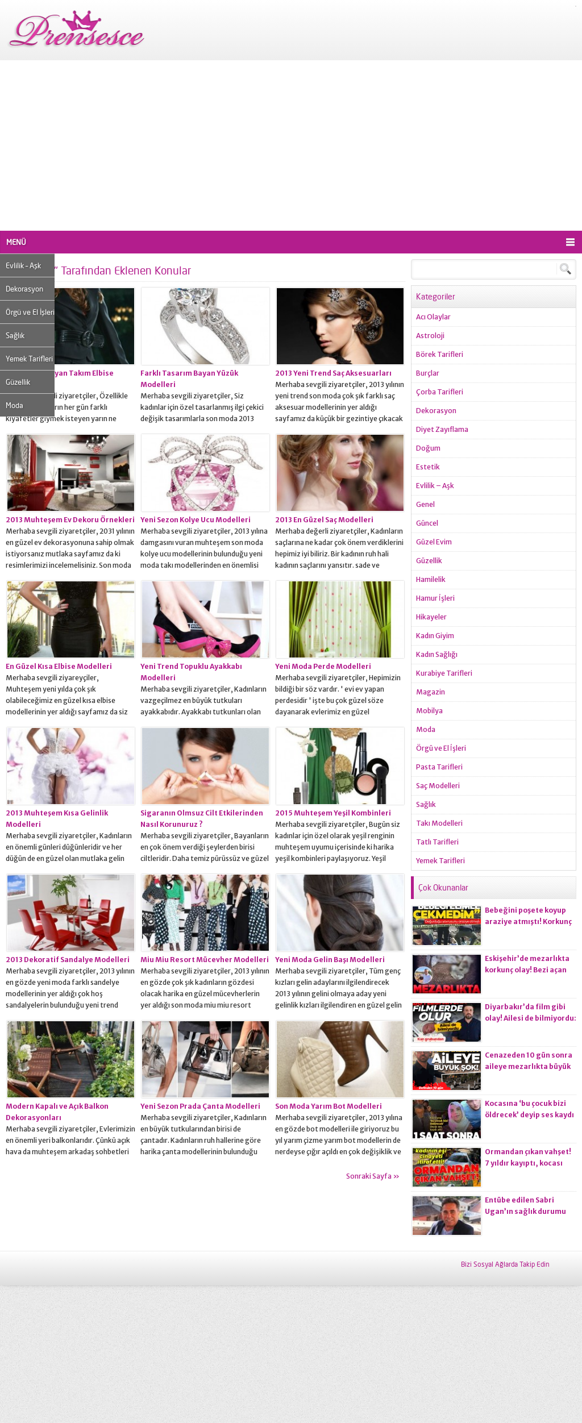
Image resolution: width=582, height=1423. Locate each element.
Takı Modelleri (439, 823)
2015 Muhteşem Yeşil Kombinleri (333, 813)
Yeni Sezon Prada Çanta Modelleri (200, 1106)
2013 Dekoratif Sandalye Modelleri (68, 959)
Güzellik (18, 381)
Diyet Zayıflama (442, 429)
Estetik (428, 467)
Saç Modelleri (438, 785)
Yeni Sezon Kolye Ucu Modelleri (195, 519)
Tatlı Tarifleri (437, 842)
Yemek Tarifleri (29, 358)
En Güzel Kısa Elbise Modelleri (59, 666)
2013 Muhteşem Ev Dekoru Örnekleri (70, 519)
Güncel (427, 523)
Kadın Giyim (435, 635)
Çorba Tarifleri (439, 392)
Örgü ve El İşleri (30, 312)
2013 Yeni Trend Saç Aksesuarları (333, 373)
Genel (425, 504)
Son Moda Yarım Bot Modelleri (328, 1106)
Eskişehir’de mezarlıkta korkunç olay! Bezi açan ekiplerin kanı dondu (527, 969)
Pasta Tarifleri (439, 767)
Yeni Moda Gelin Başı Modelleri (330, 959)
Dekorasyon (24, 288)
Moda (14, 405)
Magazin (430, 692)
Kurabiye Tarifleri (444, 673)
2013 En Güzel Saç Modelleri (324, 519)
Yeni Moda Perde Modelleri (323, 666)
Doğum (428, 448)
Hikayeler (431, 617)
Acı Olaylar (433, 317)
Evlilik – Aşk (23, 265)
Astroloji (430, 335)
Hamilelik (431, 579)
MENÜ (16, 242)
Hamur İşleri (435, 598)
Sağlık (15, 335)
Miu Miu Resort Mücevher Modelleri (204, 959)
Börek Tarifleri (439, 354)
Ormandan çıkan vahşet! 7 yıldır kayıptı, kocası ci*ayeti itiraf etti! (528, 1163)
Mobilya (429, 710)
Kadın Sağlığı (437, 654)
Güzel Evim (434, 542)
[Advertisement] (291, 145)
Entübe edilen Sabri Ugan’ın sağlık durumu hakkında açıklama (525, 1211)
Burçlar (427, 373)
